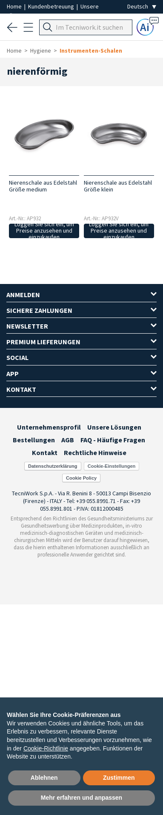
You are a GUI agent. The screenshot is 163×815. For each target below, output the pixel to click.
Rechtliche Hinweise (95, 452)
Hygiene (40, 50)
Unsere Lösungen (114, 427)
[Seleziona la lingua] (141, 6)
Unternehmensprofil (49, 427)
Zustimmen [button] (119, 777)
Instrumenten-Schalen (91, 50)
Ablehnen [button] (44, 777)
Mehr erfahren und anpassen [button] (81, 797)
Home (15, 6)
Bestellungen (34, 440)
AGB (67, 440)
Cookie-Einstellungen (111, 466)
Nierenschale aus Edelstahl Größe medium (43, 186)
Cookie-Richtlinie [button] (45, 748)
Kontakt (44, 452)
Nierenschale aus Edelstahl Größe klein (118, 186)
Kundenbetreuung (51, 6)
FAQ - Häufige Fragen (112, 440)
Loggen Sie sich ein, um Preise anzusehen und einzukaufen (44, 231)
